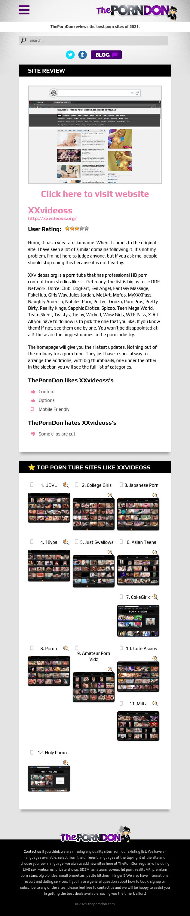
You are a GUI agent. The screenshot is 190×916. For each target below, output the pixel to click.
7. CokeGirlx (138, 597)
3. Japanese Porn (141, 485)
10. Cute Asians (141, 648)
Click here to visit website (95, 193)
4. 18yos (48, 542)
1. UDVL (49, 485)
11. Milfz (138, 703)
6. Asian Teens (141, 542)
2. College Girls (97, 485)
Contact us (32, 851)
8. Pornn (48, 648)
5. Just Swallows (97, 542)
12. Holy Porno (52, 752)
